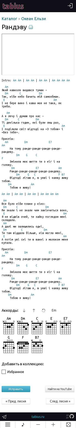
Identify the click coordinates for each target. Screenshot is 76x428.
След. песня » (60, 401)
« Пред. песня (16, 401)
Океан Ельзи (33, 18)
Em (54, 310)
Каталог (10, 18)
